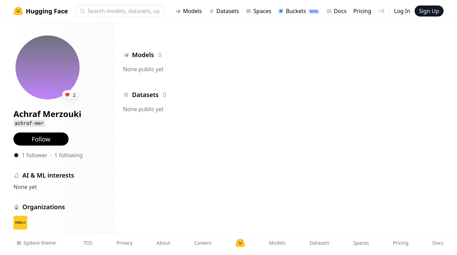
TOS (87, 243)
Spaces (258, 11)
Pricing (362, 11)
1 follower (34, 155)
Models (188, 11)
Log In (402, 11)
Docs (336, 11)
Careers (202, 243)
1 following (68, 155)
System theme (36, 243)
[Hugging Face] (240, 243)
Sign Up (429, 11)
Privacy (124, 243)
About (163, 243)
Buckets (298, 11)
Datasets (224, 11)
